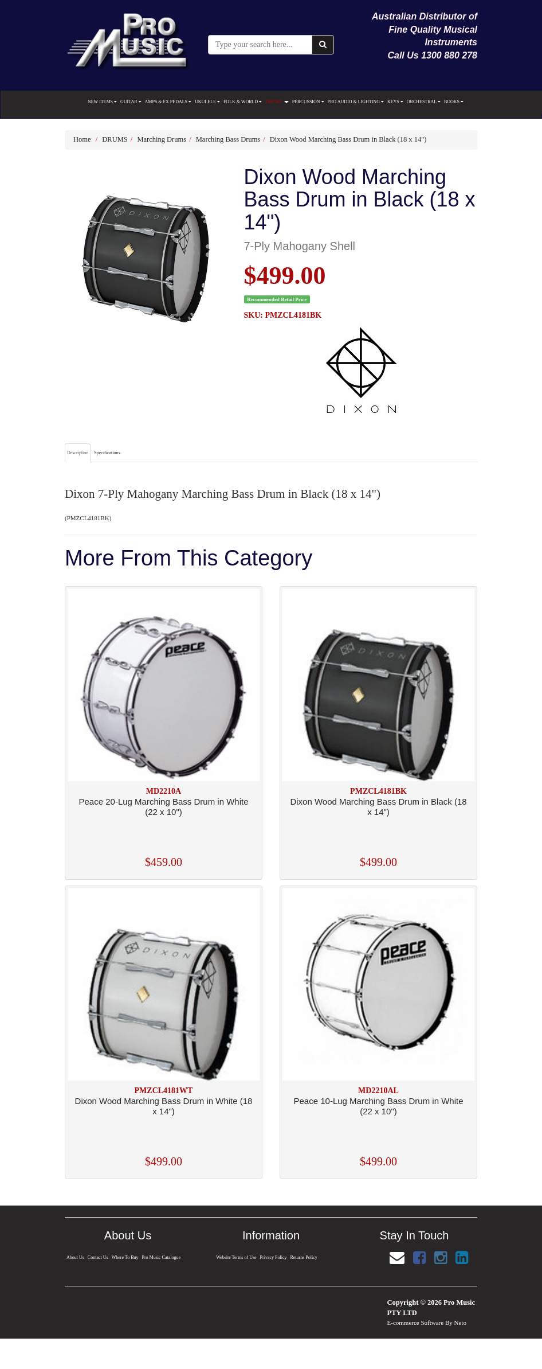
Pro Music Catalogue (162, 1257)
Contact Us (97, 1257)
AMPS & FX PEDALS (168, 101)
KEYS (395, 101)
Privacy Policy (273, 1257)
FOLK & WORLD (242, 101)
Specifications (107, 452)
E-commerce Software (415, 1322)
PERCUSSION (308, 101)
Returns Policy (304, 1257)
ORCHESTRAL (424, 101)
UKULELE (207, 101)
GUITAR (131, 101)
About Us (74, 1257)
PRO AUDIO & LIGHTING (356, 101)
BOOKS (454, 101)
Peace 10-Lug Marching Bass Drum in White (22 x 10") (379, 1106)
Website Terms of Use (235, 1257)
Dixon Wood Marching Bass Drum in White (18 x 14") (164, 1106)
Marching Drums (161, 139)
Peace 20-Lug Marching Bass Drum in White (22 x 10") (164, 807)
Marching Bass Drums (228, 139)
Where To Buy (125, 1257)
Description (77, 452)
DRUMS (276, 101)
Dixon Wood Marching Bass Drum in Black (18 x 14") (348, 139)
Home (82, 139)
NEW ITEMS (102, 101)
